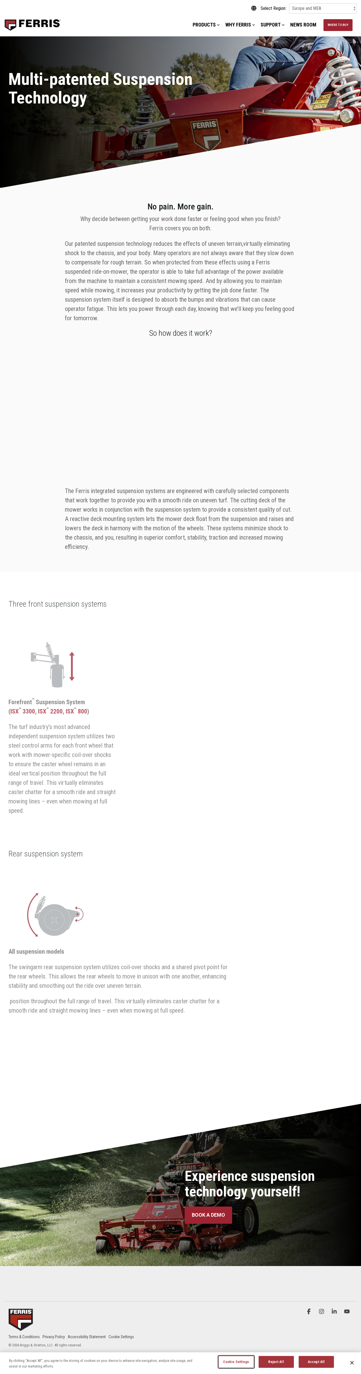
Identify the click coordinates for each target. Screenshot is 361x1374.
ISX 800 (76, 711)
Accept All (316, 1362)
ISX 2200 (50, 711)
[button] (309, 1311)
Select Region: (273, 8)
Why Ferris (240, 25)
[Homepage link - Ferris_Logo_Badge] (20, 1327)
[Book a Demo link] (208, 1215)
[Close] (352, 1363)
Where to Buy (338, 24)
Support (273, 25)
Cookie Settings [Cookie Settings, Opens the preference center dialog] (236, 1362)
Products (206, 25)
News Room (303, 25)
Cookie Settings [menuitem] (121, 1337)
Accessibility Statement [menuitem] (87, 1337)
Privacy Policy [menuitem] (54, 1337)
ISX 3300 (22, 711)
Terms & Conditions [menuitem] (24, 1337)
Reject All (276, 1362)
